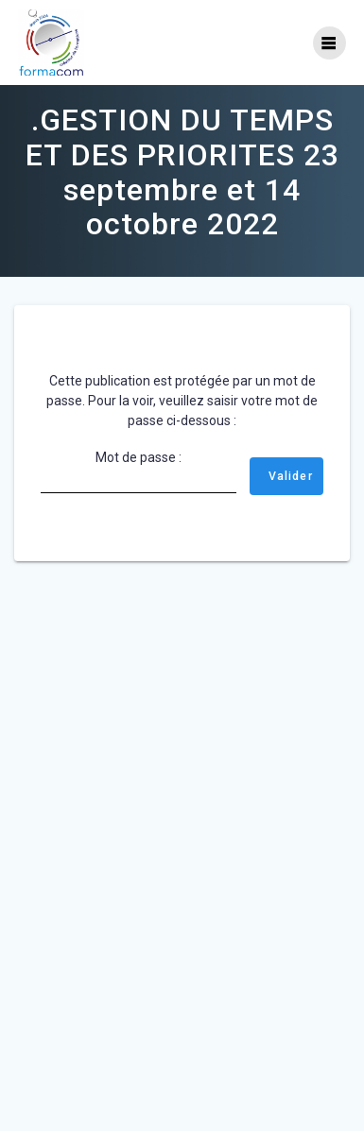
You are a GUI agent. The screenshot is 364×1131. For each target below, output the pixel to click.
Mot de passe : (138, 471)
